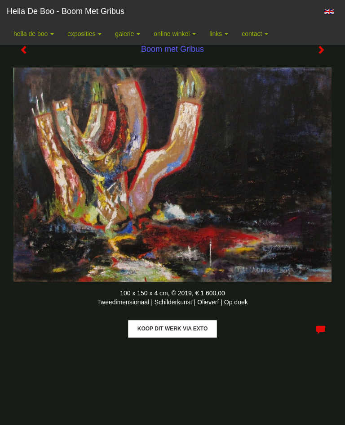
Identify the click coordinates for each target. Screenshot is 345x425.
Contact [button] (255, 33)
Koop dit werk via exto (172, 329)
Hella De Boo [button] (33, 33)
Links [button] (218, 33)
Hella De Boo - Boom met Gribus (65, 11)
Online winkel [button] (175, 33)
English (329, 11)
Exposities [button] (84, 33)
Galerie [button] (127, 33)
